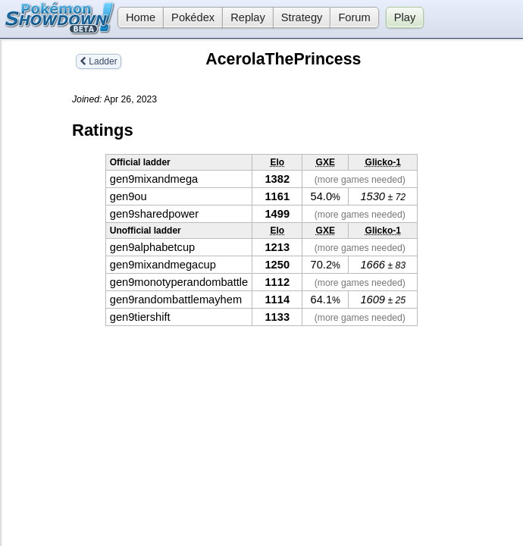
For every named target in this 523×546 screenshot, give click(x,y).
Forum (354, 17)
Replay (247, 17)
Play (405, 17)
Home (136, 17)
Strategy (302, 17)
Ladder (98, 61)
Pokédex (193, 17)
